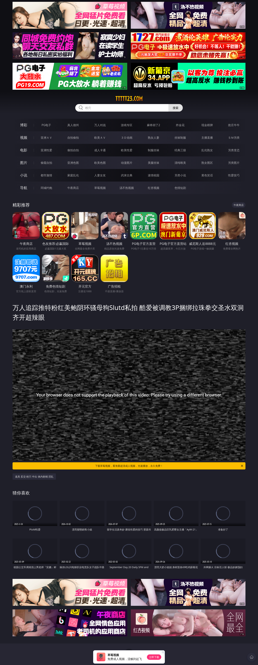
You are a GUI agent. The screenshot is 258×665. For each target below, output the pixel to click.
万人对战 (100, 125)
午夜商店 (73, 188)
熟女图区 (207, 163)
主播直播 (207, 138)
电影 (23, 150)
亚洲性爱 (46, 150)
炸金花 (180, 125)
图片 (23, 162)
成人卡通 (100, 150)
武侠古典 (126, 175)
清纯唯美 (180, 163)
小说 (23, 175)
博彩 (23, 125)
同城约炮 (46, 188)
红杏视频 (153, 188)
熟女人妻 (153, 138)
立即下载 (154, 657)
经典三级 (180, 150)
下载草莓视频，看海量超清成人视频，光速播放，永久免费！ (169, 466)
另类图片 (234, 163)
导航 (23, 187)
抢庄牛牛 (234, 125)
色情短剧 (180, 188)
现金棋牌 (207, 125)
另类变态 (234, 150)
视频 (23, 137)
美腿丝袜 (153, 163)
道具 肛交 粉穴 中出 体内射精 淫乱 (34, 476)
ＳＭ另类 (234, 138)
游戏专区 (126, 125)
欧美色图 (100, 163)
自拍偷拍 (73, 138)
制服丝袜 (153, 150)
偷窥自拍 (46, 163)
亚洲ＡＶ (46, 138)
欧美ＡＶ (100, 138)
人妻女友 (100, 175)
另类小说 (180, 175)
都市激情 (46, 175)
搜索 (175, 108)
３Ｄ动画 (126, 138)
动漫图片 (126, 163)
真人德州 (73, 125)
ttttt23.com (129, 98)
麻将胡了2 (153, 125)
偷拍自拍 (73, 150)
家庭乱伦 (73, 175)
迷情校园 (153, 175)
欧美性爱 (126, 150)
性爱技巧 (234, 175)
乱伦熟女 (207, 150)
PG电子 (46, 125)
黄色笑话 (207, 175)
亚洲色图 (73, 163)
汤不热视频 (127, 188)
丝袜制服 (180, 138)
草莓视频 (100, 188)
